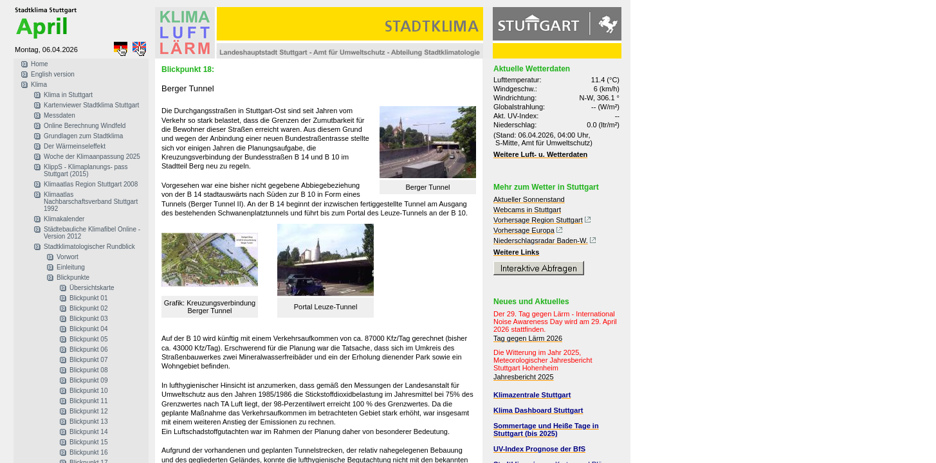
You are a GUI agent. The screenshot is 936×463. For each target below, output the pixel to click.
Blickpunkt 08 (88, 370)
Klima (39, 84)
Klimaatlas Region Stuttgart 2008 (91, 184)
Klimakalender (64, 218)
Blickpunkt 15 (88, 442)
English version (53, 74)
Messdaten (59, 115)
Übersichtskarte (91, 287)
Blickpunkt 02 (88, 308)
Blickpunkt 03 (88, 318)
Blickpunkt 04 (88, 328)
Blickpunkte (73, 277)
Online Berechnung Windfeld (84, 125)
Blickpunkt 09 (88, 380)
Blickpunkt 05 (88, 339)
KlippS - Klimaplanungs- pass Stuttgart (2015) (86, 170)
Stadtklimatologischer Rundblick (89, 246)
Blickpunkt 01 (88, 298)
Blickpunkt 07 (88, 359)
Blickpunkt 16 (88, 452)
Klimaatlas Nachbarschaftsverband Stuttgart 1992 (91, 201)
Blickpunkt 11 (88, 400)
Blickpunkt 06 (88, 349)
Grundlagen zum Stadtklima (83, 136)
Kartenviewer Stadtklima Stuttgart (91, 105)
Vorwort (67, 256)
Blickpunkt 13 (88, 421)
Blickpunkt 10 (88, 390)
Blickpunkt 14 (88, 431)
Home (39, 64)
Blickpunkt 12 (88, 411)
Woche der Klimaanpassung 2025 (92, 156)
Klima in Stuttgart (68, 94)
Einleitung (71, 267)
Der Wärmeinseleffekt (75, 146)
